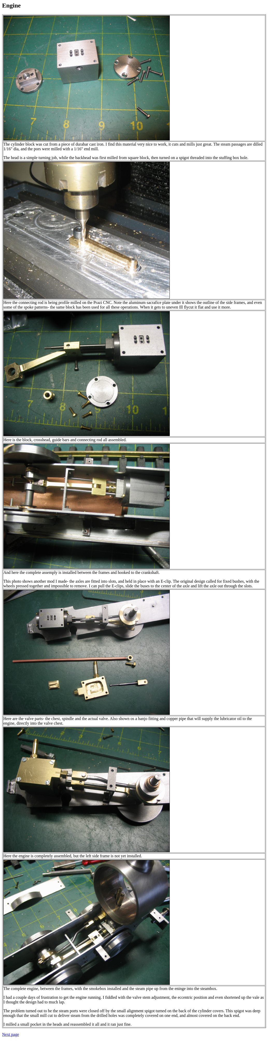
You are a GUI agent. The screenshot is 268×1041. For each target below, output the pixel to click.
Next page (10, 1034)
